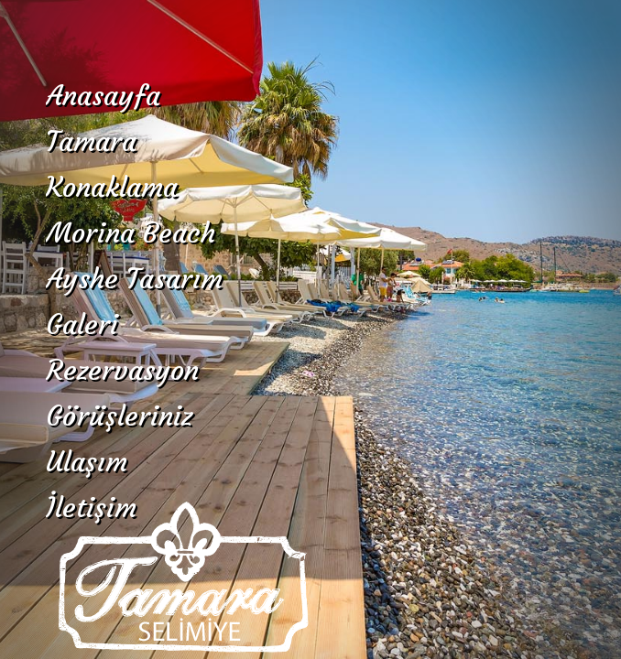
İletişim (91, 507)
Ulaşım (86, 462)
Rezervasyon (122, 370)
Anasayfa (103, 96)
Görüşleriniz (119, 416)
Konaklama (112, 187)
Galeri (82, 324)
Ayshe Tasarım (134, 279)
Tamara (91, 141)
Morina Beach (130, 233)
